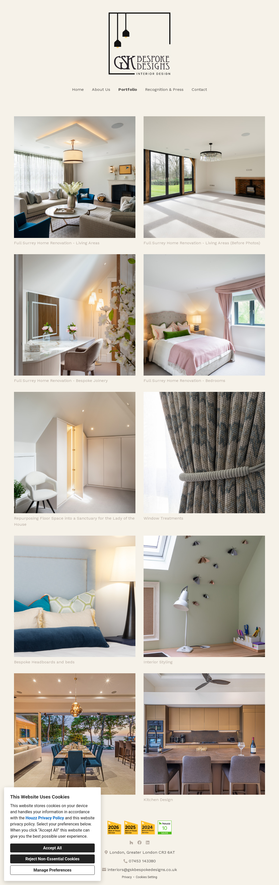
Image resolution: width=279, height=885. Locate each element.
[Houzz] (131, 842)
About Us (101, 89)
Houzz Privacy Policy (44, 818)
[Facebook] (139, 842)
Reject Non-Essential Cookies (52, 859)
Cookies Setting (146, 877)
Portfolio (127, 89)
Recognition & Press (164, 89)
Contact (199, 89)
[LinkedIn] (147, 842)
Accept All (52, 848)
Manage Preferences (52, 870)
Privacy (127, 877)
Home (78, 89)
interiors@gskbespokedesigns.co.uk (142, 869)
